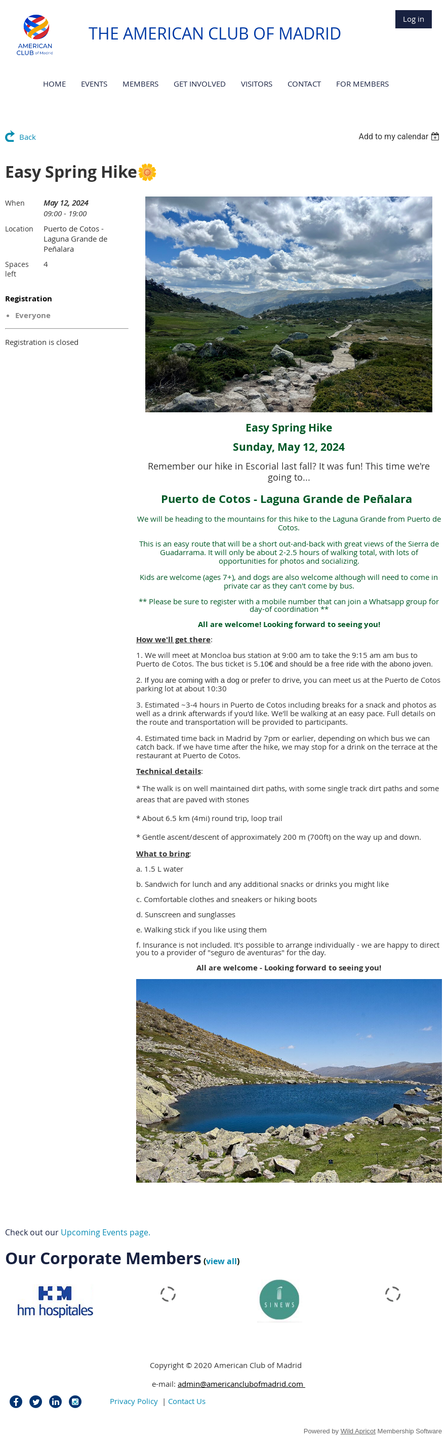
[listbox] (400, 136)
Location (19, 228)
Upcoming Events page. (105, 1232)
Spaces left (17, 269)
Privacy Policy (134, 1401)
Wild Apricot (358, 1431)
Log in (413, 19)
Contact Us (187, 1401)
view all (221, 1261)
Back (27, 137)
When (15, 203)
